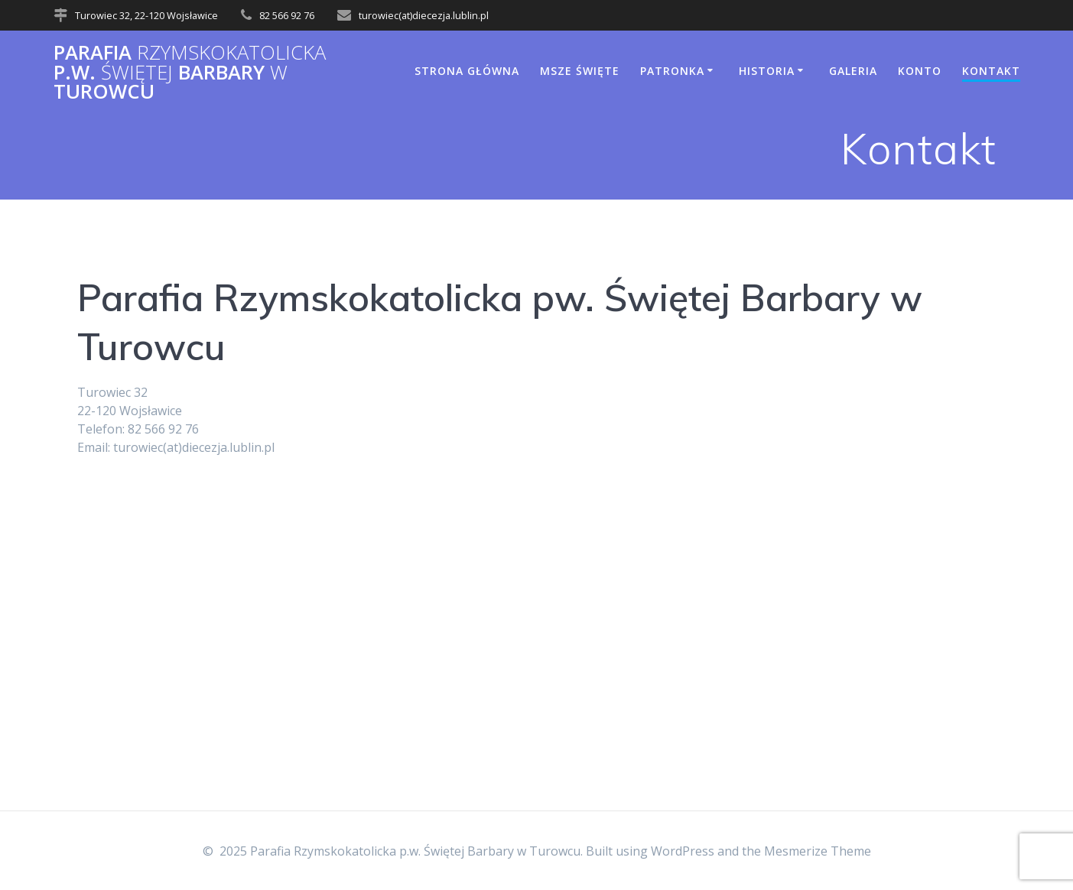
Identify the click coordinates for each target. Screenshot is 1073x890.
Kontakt (991, 70)
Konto (919, 70)
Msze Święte (579, 70)
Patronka (672, 70)
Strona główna (467, 70)
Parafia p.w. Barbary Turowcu (190, 72)
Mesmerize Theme (817, 851)
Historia (767, 70)
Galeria (853, 70)
